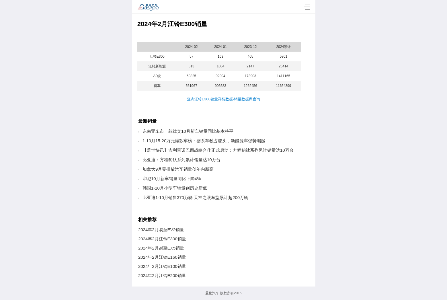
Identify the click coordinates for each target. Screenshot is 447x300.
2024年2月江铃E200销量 (162, 275)
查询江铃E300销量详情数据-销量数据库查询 (223, 99)
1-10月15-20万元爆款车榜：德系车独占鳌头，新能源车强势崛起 (204, 140)
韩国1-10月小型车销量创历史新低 (175, 188)
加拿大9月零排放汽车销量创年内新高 (178, 169)
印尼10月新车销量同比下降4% (172, 178)
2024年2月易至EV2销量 (161, 229)
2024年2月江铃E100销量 (162, 266)
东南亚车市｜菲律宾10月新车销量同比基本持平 (188, 131)
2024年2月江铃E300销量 (162, 238)
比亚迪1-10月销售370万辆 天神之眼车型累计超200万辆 (195, 197)
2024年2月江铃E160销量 (162, 257)
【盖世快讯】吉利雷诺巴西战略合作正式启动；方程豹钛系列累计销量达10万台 (218, 150)
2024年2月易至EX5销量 (161, 248)
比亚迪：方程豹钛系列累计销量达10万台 (181, 159)
